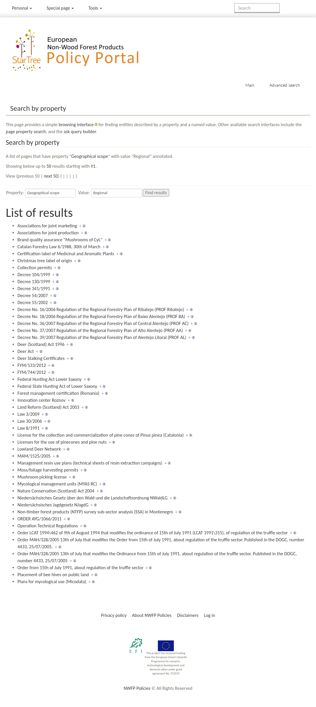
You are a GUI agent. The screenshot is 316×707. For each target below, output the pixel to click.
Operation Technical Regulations (47, 526)
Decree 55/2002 (32, 302)
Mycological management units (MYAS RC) (57, 484)
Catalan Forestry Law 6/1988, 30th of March (58, 246)
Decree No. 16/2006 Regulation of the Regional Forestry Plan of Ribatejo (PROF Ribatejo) (100, 309)
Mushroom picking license (42, 477)
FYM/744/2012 (31, 372)
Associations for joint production (48, 232)
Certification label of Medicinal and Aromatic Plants (65, 253)
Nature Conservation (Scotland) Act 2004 (55, 491)
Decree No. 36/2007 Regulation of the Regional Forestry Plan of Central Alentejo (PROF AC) (103, 323)
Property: (15, 192)
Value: (84, 192)
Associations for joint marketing (47, 225)
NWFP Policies (137, 688)
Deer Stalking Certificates (41, 358)
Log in (209, 615)
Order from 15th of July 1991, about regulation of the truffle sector (80, 567)
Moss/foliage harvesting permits (47, 470)
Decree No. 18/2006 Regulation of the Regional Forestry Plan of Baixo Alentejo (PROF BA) (101, 316)
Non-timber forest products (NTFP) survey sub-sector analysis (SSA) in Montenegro (95, 512)
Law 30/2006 (29, 421)
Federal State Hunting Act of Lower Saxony (57, 386)
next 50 (51, 176)
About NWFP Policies (152, 615)
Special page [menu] (60, 8)
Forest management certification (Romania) (58, 393)
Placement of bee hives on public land (53, 574)
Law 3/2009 (28, 414)
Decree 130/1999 (33, 281)
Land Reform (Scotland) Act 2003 (48, 407)
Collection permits (34, 267)
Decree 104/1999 (33, 274)
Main (249, 85)
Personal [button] (22, 8)
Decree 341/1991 (33, 288)
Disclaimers (188, 615)
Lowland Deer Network (39, 449)
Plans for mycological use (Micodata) (51, 581)
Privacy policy (113, 615)
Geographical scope (89, 156)
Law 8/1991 (28, 428)
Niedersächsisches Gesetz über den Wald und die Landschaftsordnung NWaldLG (92, 498)
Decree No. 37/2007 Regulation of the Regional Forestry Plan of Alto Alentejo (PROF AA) (100, 330)
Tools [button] (95, 8)
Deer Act (25, 351)
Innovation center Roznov (41, 400)
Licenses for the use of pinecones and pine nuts (62, 442)
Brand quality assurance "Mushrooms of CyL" (59, 239)
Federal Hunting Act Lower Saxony (49, 379)
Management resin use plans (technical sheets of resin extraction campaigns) (89, 463)
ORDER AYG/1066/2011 (39, 519)
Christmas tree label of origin (44, 260)
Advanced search (284, 85)
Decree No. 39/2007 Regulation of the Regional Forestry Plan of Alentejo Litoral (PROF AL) (101, 337)
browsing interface (76, 124)
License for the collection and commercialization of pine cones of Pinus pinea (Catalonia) (100, 435)
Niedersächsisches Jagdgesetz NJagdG (52, 505)
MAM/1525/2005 (34, 456)
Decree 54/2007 (32, 295)
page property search (26, 131)
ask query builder (80, 131)
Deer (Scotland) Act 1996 (41, 344)
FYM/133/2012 (31, 365)
